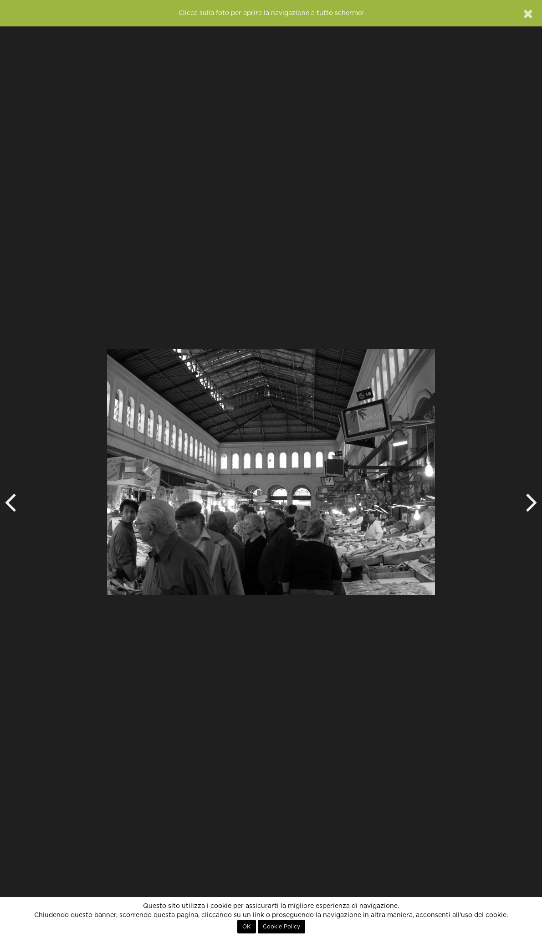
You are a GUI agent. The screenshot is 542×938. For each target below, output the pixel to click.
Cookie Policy (281, 926)
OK (246, 926)
